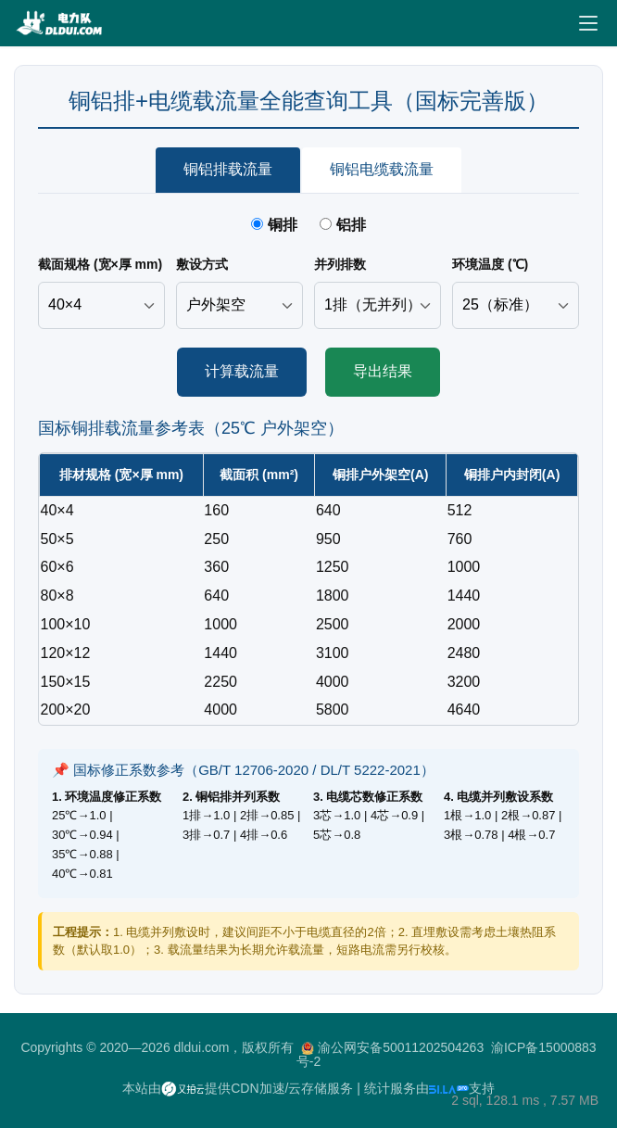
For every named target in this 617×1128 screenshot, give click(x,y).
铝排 (342, 225)
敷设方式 (202, 264)
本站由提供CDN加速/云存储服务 (237, 1088)
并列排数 (340, 264)
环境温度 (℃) (490, 264)
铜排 (276, 225)
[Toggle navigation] (588, 23)
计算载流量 (242, 371)
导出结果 (382, 371)
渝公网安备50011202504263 (401, 1047)
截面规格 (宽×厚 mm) (100, 264)
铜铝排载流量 (227, 169)
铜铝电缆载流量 (382, 169)
